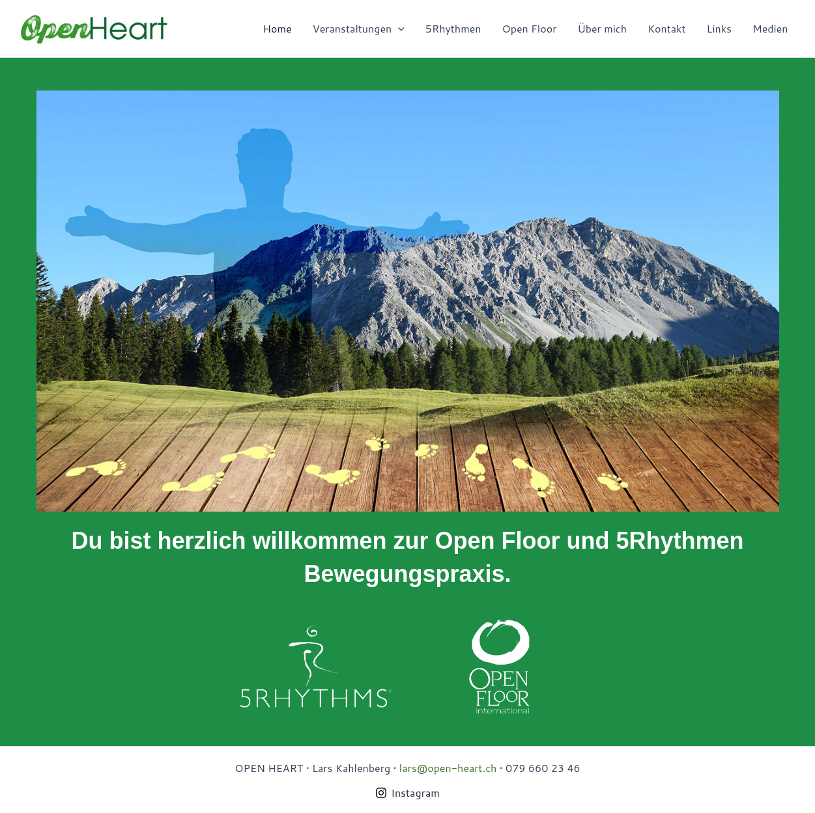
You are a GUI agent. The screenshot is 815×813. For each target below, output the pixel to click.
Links (719, 28)
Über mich (602, 28)
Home (277, 28)
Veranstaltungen (359, 29)
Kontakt (667, 28)
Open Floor (529, 28)
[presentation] (398, 29)
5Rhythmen (453, 28)
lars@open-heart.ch (447, 767)
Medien (770, 28)
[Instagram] (407, 793)
